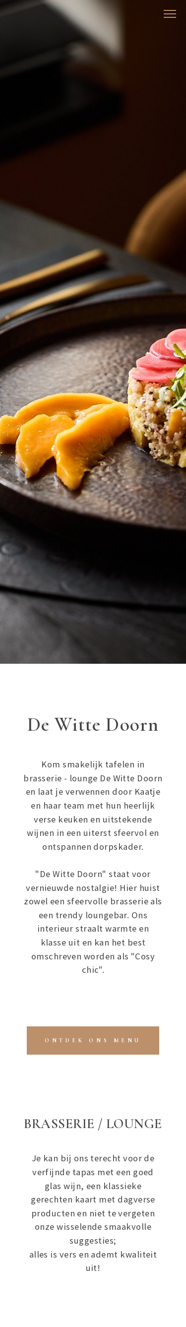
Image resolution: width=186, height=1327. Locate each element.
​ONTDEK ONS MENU (93, 1040)
